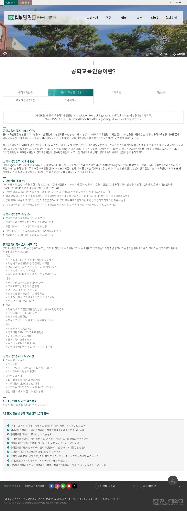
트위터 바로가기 (74, 486)
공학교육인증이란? (71, 92)
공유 (165, 54)
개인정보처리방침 (12, 486)
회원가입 (178, 2)
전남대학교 (10, 2)
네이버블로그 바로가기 (63, 486)
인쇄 (152, 54)
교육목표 (116, 92)
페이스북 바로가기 (51, 486)
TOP (173, 482)
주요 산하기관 (149, 486)
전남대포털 (24, 2)
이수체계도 (71, 100)
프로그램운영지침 (25, 100)
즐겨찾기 (181, 54)
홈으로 (5, 53)
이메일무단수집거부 (34, 486)
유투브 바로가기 (68, 486)
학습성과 (161, 92)
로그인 (168, 2)
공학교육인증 (25, 92)
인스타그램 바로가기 (57, 486)
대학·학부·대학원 (106, 486)
